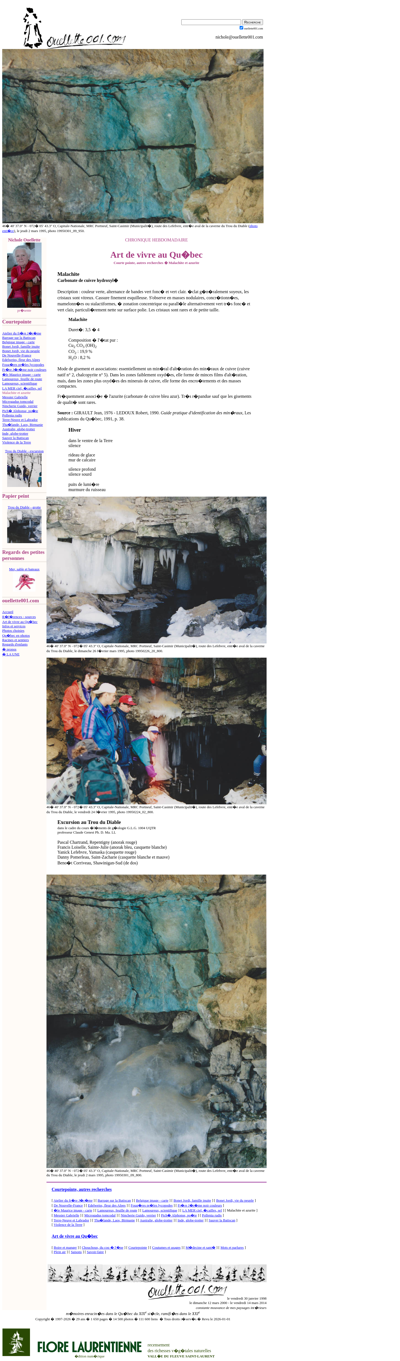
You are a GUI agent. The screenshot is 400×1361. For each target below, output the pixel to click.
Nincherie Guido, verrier (19, 406)
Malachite (68, 274)
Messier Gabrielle (15, 397)
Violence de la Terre (16, 442)
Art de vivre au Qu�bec (20, 622)
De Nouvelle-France (16, 355)
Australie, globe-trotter (18, 429)
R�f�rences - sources (19, 617)
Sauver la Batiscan (15, 438)
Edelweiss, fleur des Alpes (21, 360)
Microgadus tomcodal (18, 401)
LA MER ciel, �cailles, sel (22, 388)
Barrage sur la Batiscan (18, 338)
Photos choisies (13, 630)
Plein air (60, 1252)
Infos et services (13, 626)
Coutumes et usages (166, 1247)
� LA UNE (11, 654)
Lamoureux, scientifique (19, 383)
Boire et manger (65, 1247)
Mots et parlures (231, 1247)
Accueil (7, 612)
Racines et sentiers (15, 640)
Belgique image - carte (18, 342)
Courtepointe (137, 1247)
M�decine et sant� (200, 1247)
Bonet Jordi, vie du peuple (21, 351)
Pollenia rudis (12, 415)
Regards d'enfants (15, 644)
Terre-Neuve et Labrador (20, 420)
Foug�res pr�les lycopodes (23, 365)
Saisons (76, 1252)
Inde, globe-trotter (15, 433)
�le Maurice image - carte (21, 374)
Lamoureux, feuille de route (22, 379)
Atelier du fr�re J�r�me (21, 333)
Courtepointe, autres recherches (82, 1189)
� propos (9, 649)
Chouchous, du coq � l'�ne (102, 1247)
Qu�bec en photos (16, 635)
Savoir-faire (95, 1252)
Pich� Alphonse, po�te (20, 411)
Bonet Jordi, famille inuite (21, 346)
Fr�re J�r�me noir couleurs (24, 370)
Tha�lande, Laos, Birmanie (22, 425)
